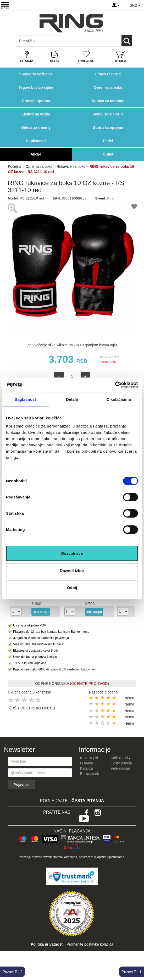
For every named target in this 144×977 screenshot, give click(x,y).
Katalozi (86, 768)
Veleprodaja (120, 768)
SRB (135, 5)
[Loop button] (126, 40)
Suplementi (36, 141)
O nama (86, 763)
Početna (14, 166)
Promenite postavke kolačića (90, 944)
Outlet (108, 154)
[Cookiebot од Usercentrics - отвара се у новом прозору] (115, 384)
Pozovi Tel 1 (131, 972)
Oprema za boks (108, 87)
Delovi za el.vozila (108, 114)
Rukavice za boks (71, 166)
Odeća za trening (36, 127)
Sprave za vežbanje (36, 74)
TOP (137, 956)
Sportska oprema (108, 127)
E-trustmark (89, 773)
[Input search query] (39, 40)
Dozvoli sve (72, 553)
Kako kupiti (89, 758)
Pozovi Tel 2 (12, 972)
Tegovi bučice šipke (36, 87)
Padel (108, 141)
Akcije (35, 154)
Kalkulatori (120, 758)
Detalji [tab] (72, 399)
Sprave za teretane (108, 101)
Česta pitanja (121, 763)
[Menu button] (5, 5)
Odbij (72, 587)
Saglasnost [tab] (25, 399)
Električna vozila (35, 114)
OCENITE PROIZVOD (89, 683)
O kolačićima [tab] (118, 399)
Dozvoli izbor (72, 570)
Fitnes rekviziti (108, 74)
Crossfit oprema (36, 101)
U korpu (40, 612)
